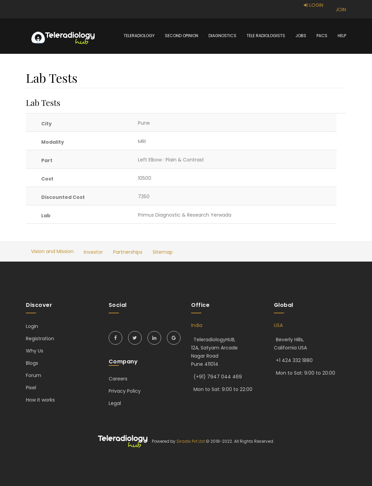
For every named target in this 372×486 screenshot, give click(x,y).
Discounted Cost (63, 197)
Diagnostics (222, 35)
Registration (40, 338)
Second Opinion (181, 35)
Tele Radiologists (266, 35)
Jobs (300, 35)
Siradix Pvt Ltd (190, 441)
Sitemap (163, 252)
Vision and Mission (52, 251)
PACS (321, 35)
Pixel (31, 387)
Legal (115, 403)
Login (32, 326)
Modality (52, 142)
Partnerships (127, 252)
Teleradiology (139, 35)
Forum (33, 375)
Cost (47, 178)
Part (46, 160)
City (46, 123)
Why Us (34, 350)
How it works (40, 399)
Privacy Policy (125, 391)
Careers (118, 378)
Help (342, 35)
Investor (93, 252)
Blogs (32, 363)
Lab (45, 215)
